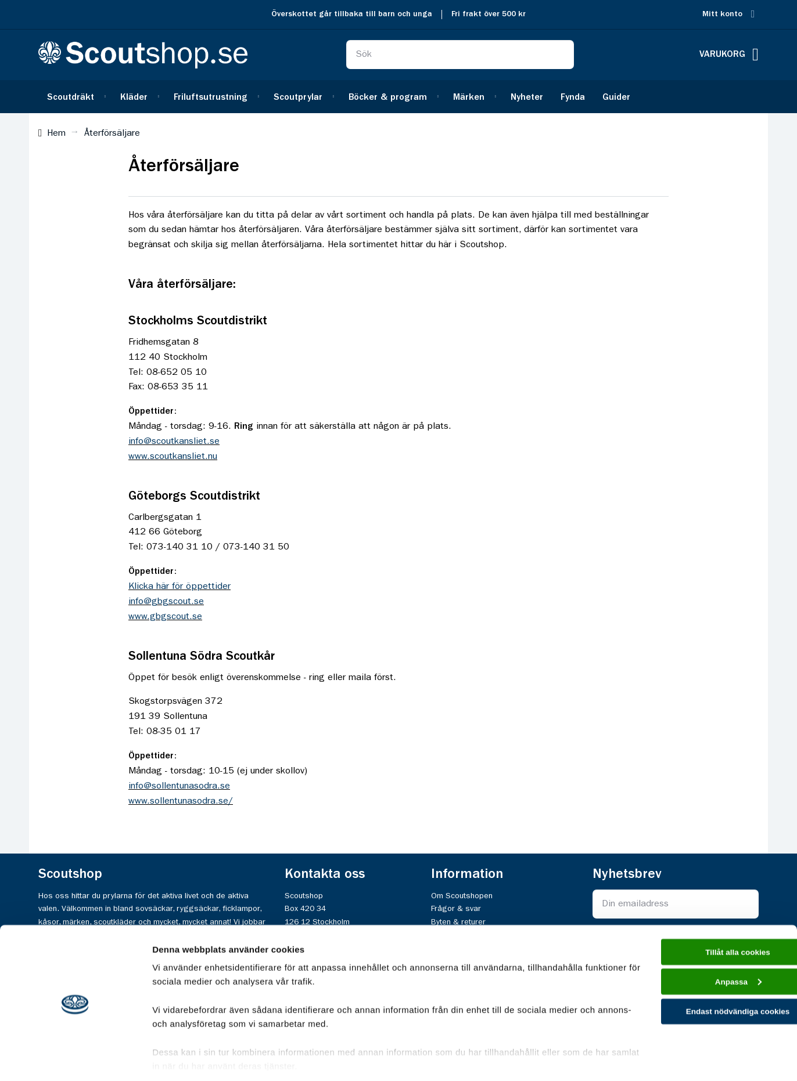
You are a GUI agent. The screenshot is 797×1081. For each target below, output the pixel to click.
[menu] (398, 96)
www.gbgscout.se (165, 617)
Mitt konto (722, 14)
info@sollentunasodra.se (179, 786)
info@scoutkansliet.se (174, 442)
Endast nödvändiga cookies (699, 981)
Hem (56, 133)
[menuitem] (75, 96)
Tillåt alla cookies (700, 916)
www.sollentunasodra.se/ (180, 801)
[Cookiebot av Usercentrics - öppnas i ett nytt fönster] (75, 1058)
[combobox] (460, 54)
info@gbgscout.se (166, 602)
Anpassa (700, 949)
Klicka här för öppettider (179, 587)
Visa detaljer (178, 1058)
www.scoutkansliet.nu (172, 457)
